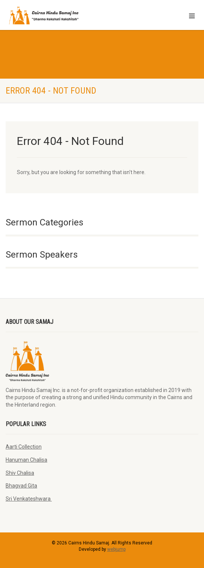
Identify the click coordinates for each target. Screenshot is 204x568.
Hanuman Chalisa (26, 460)
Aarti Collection (24, 447)
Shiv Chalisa (20, 473)
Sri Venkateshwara (29, 499)
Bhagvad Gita (21, 486)
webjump (116, 549)
